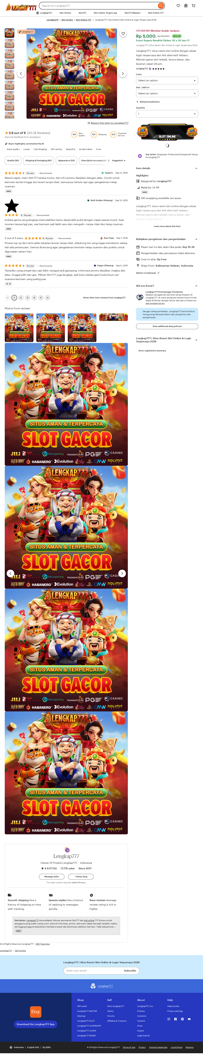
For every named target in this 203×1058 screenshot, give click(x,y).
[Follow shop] (81, 877)
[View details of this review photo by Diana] (66, 772)
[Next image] (123, 73)
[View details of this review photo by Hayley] (66, 527)
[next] (122, 573)
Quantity (140, 108)
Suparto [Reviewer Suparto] (109, 173)
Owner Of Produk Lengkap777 (59, 862)
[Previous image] (21, 73)
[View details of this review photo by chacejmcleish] (50, 327)
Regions (189, 1047)
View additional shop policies (167, 326)
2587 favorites (43, 944)
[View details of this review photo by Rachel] (66, 404)
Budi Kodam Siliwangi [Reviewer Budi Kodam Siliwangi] (102, 200)
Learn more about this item (167, 226)
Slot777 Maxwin (133, 13)
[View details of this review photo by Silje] (82, 327)
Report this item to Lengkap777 (108, 123)
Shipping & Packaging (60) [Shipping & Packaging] (39, 160)
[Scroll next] (108, 160)
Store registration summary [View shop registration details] (152, 350)
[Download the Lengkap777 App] (35, 1012)
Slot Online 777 (156, 13)
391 (167, 114)
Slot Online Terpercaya (105, 13)
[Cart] (193, 5)
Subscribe (130, 970)
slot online (89, 920)
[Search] (161, 5)
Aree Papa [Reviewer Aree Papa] (109, 238)
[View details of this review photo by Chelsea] (66, 650)
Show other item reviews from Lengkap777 (104, 297)
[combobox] (98, 5)
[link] (7, 298)
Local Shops (176, 1047)
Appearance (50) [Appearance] (66, 160)
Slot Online (65, 13)
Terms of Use (129, 1047)
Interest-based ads (158, 1047)
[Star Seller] (150, 68)
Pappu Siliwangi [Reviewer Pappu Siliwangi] (105, 265)
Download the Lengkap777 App (36, 1024)
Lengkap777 (53, 20)
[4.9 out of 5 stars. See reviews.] (158, 68)
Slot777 (82, 13)
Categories (28, 5)
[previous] (10, 573)
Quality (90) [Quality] (13, 160)
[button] (67, 850)
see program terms (155, 303)
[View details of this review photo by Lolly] (19, 327)
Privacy (142, 1047)
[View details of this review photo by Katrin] (113, 317)
